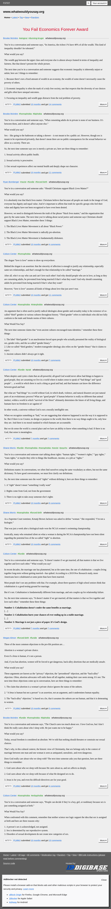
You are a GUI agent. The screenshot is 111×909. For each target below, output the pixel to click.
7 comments (54, 360)
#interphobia (37, 304)
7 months (35, 438)
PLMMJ (17, 104)
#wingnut (23, 38)
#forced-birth (41, 182)
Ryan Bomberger (11, 182)
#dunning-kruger (36, 38)
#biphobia (37, 114)
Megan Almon (9, 638)
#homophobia (25, 114)
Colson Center (10, 254)
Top (21, 17)
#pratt (28, 369)
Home (6, 855)
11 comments (55, 172)
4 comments (54, 244)
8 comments (54, 503)
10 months (36, 104)
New (27, 17)
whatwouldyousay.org (55, 38)
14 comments (55, 104)
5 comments (54, 544)
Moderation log (48, 855)
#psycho (63, 448)
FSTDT (6, 3)
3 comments (54, 708)
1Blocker (13, 898)
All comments (33, 855)
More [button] (102, 104)
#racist (23, 182)
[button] (88, 3)
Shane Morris (9, 448)
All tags (21, 855)
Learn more (28, 889)
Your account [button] (99, 3)
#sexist (55, 448)
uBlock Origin (15, 894)
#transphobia (24, 304)
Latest (15, 17)
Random (35, 17)
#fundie (30, 182)
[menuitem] (99, 3)
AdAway (13, 902)
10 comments (55, 840)
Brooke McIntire (10, 38)
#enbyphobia (37, 795)
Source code (9, 863)
